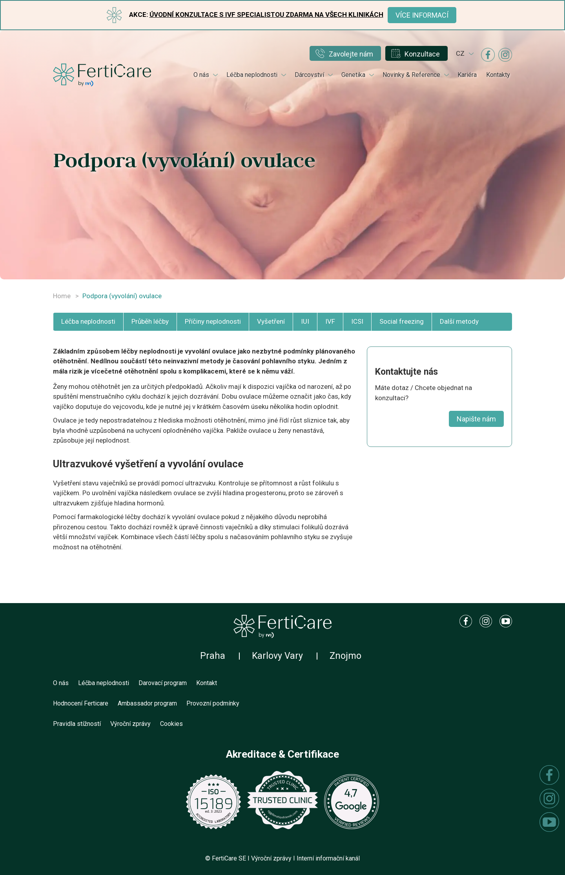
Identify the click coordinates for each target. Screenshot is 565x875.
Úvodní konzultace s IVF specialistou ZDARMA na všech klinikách (266, 14)
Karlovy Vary (277, 656)
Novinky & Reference (411, 74)
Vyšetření (271, 321)
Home (62, 296)
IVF (330, 321)
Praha (212, 656)
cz (460, 53)
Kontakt (206, 683)
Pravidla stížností (77, 723)
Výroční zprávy (130, 723)
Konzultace (422, 54)
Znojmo (345, 656)
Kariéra (467, 74)
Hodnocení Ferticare (80, 703)
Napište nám (476, 419)
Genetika (353, 74)
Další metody (459, 321)
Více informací (422, 15)
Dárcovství (309, 74)
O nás (201, 74)
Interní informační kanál (328, 858)
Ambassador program (147, 703)
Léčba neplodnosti (251, 74)
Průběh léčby (150, 321)
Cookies (171, 723)
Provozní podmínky (212, 703)
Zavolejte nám (351, 54)
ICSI (357, 321)
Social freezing (401, 321)
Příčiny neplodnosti (213, 321)
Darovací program (163, 683)
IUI (305, 321)
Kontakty (498, 74)
